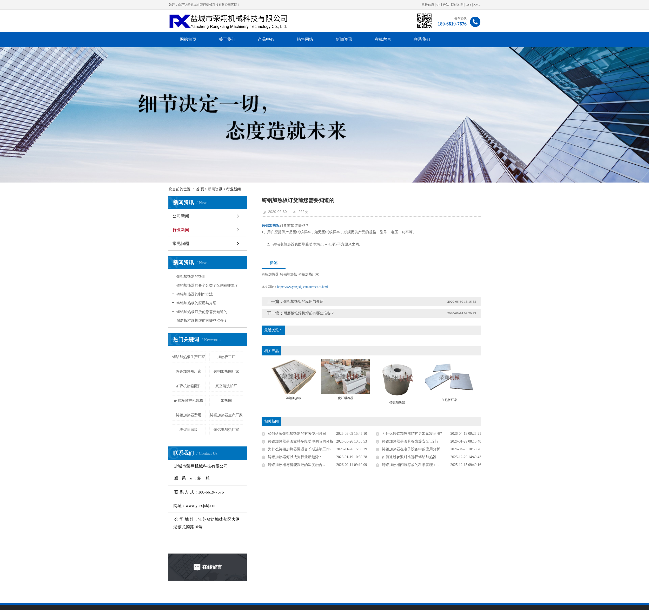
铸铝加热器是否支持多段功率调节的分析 (370, 441)
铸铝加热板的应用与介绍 (125, 303)
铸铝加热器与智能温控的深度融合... (366, 465)
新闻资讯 (344, 39)
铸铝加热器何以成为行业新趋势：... (366, 457)
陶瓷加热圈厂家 (118, 371)
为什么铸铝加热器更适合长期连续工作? (369, 449)
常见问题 (110, 243)
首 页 (200, 189)
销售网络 (305, 39)
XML (476, 5)
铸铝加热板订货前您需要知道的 (131, 312)
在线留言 (383, 39)
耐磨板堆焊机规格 (118, 401)
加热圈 (155, 401)
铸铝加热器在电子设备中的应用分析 (481, 449)
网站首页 (188, 39)
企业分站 (442, 5)
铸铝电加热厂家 (156, 430)
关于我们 (227, 39)
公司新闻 (110, 216)
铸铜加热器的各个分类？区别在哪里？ (136, 285)
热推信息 (428, 5)
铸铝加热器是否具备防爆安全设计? (480, 441)
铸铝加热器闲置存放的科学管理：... (481, 465)
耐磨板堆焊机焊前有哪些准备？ (131, 320)
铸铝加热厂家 (379, 274)
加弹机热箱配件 (118, 386)
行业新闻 (233, 189)
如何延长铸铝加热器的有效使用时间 (367, 434)
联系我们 (422, 39)
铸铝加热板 (358, 274)
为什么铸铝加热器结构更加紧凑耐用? (482, 434)
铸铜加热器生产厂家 (156, 415)
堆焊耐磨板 (118, 430)
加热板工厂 (156, 357)
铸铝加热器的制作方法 (124, 294)
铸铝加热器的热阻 (120, 276)
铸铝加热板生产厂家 (118, 357)
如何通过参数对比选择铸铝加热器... (481, 457)
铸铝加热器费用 (118, 415)
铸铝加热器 (340, 274)
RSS (468, 5)
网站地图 (457, 5)
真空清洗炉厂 (156, 386)
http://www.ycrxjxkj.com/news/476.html (372, 287)
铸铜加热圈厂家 (156, 371)
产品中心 (266, 39)
